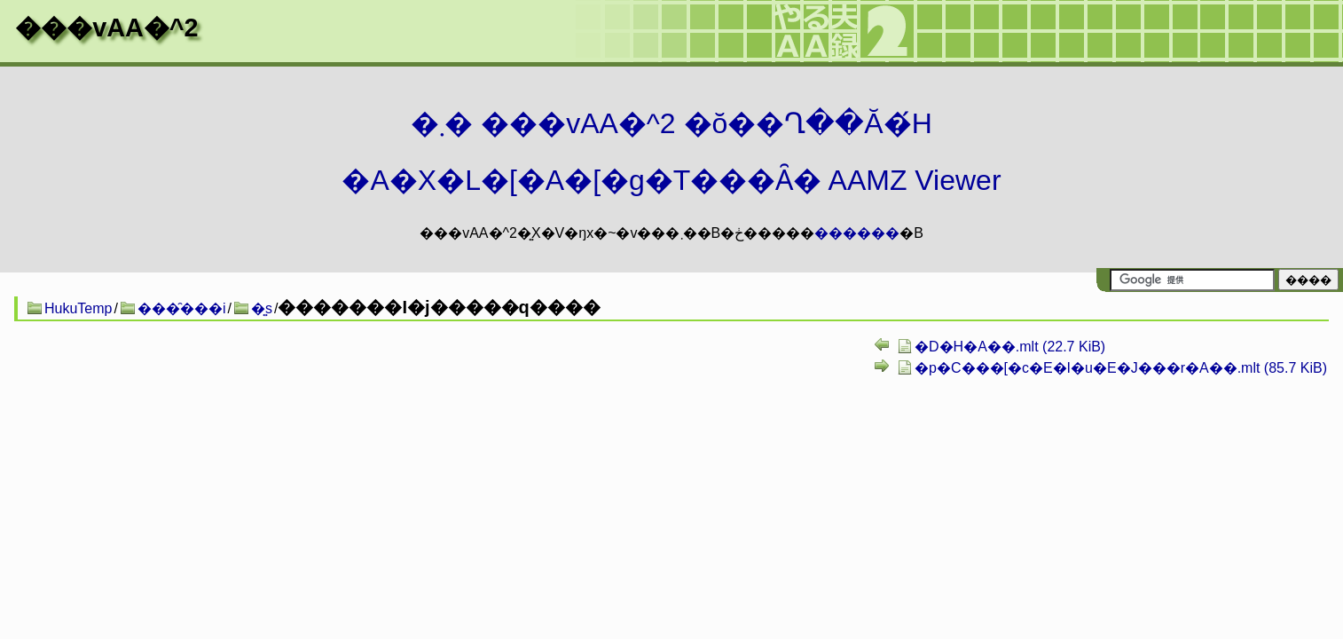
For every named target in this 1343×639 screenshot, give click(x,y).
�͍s (261, 308)
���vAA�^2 (106, 27)
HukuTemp (78, 308)
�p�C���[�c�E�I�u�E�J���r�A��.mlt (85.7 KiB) (1121, 367)
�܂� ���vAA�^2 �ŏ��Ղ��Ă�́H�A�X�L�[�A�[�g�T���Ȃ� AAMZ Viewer (671, 151)
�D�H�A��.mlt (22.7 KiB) (1010, 346)
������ (856, 233)
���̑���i (181, 308)
